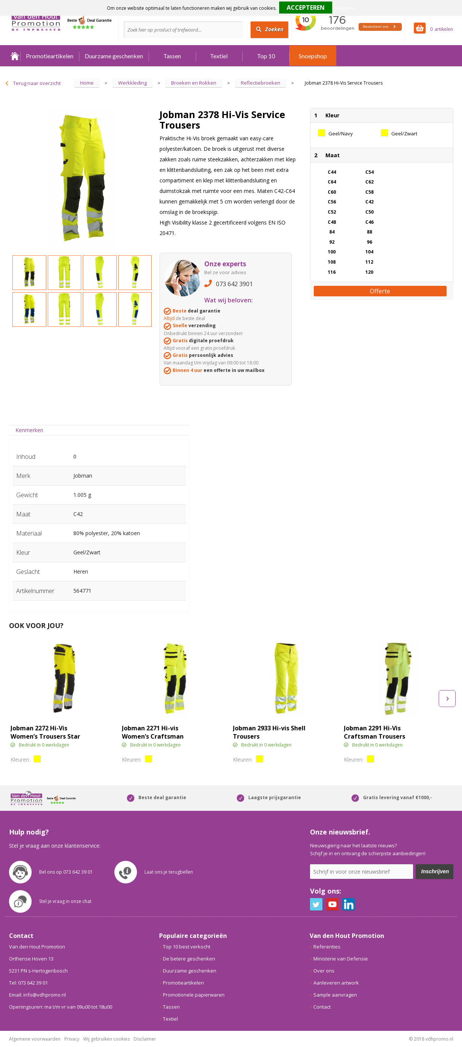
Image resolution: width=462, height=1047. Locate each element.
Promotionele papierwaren (194, 994)
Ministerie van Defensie (340, 958)
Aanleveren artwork (336, 982)
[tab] (29, 430)
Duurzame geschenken (114, 55)
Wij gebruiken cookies (106, 1039)
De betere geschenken (189, 958)
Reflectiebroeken (260, 82)
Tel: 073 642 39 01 (28, 982)
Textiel (219, 55)
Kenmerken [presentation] (29, 430)
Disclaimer (145, 1039)
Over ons (323, 970)
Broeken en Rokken (193, 82)
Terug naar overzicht (37, 83)
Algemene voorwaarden (35, 1039)
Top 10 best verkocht (186, 946)
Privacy (71, 1039)
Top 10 (266, 55)
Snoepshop (313, 55)
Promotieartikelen (49, 55)
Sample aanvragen (335, 994)
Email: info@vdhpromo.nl (37, 994)
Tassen (172, 55)
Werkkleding (132, 82)
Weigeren (345, 8)
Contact (322, 1006)
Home (14, 56)
